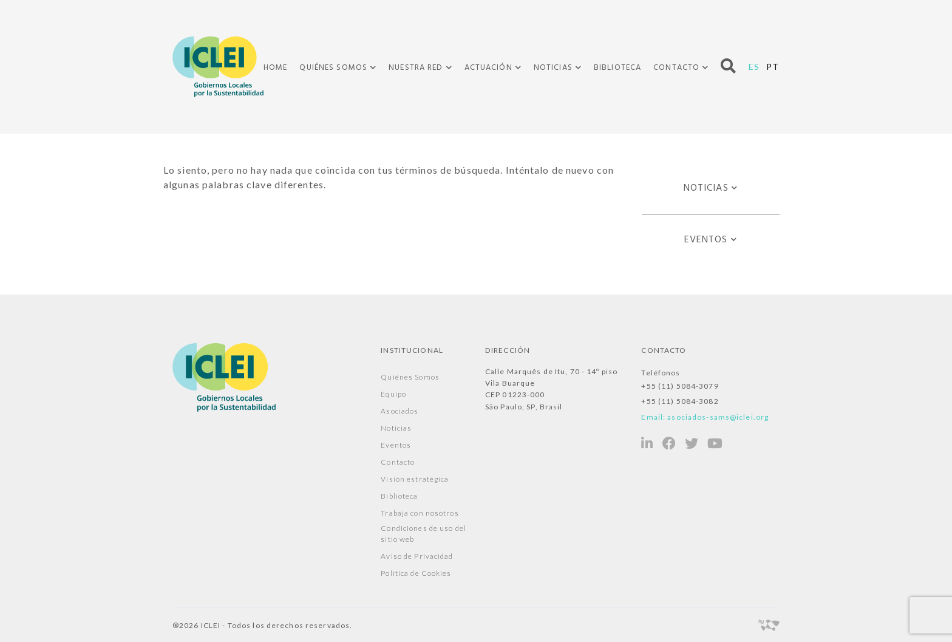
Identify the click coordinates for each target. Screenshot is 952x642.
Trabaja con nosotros (419, 512)
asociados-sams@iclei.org (718, 417)
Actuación (488, 68)
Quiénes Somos (333, 68)
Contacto (676, 68)
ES (754, 66)
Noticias (553, 68)
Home (275, 67)
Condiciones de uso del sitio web (423, 534)
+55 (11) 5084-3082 (679, 401)
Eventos (706, 240)
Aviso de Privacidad (417, 556)
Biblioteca (617, 67)
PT (772, 66)
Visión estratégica (415, 478)
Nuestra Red (416, 68)
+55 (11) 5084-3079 (679, 386)
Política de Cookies (416, 573)
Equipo (393, 393)
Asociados (399, 410)
